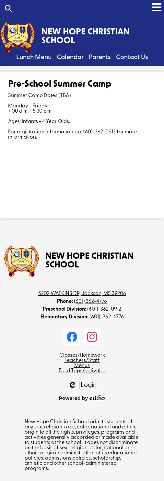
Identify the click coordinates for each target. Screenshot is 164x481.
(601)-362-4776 (106, 317)
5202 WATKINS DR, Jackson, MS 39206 (82, 293)
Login (82, 385)
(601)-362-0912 (104, 309)
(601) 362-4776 (90, 301)
